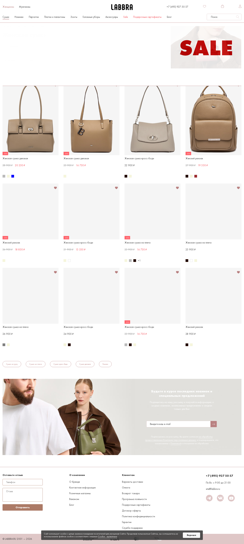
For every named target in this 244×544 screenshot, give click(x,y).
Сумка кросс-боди (61, 364)
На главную (8, 26)
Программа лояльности (134, 499)
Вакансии (74, 499)
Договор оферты (131, 510)
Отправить (23, 507)
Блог (169, 17)
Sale (125, 17)
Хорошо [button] (191, 535)
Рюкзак (105, 364)
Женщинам (8, 6)
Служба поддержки (132, 528)
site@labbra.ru (213, 489)
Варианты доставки (132, 482)
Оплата (126, 487)
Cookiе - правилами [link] (107, 536)
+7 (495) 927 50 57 (177, 6)
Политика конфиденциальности (138, 516)
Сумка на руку (12, 364)
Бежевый (31, 68)
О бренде (74, 482)
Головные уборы (91, 17)
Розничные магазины (80, 493)
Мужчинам (24, 6)
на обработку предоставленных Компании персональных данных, (179, 438)
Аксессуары (111, 17)
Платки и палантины (54, 17)
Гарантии (126, 522)
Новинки (19, 17)
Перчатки (34, 17)
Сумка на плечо (46, 26)
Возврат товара (131, 493)
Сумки (6, 17)
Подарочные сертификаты (147, 17)
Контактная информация (82, 487)
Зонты (73, 17)
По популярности (13, 46)
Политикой (175, 443)
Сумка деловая (85, 364)
